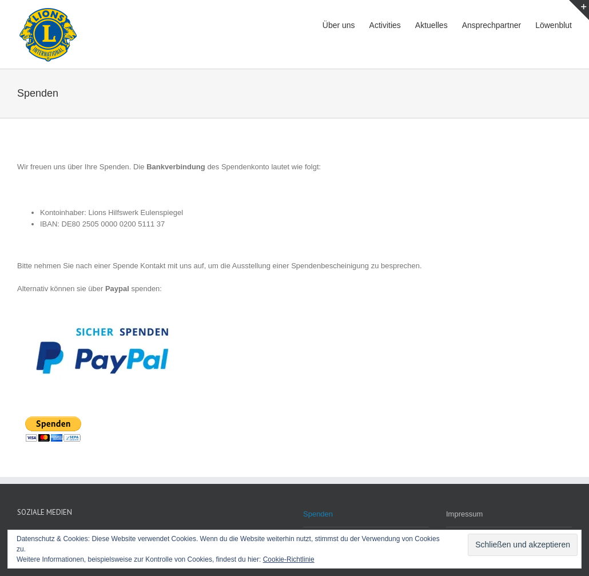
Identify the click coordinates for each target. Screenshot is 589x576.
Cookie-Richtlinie (289, 559)
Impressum (464, 514)
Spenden (318, 514)
